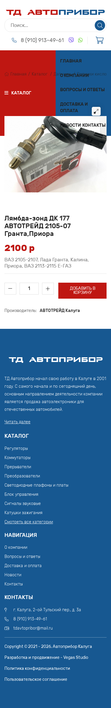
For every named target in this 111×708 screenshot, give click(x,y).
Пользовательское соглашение (35, 679)
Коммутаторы (17, 457)
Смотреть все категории (28, 521)
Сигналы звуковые (22, 503)
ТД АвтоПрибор (56, 357)
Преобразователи (22, 476)
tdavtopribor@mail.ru (33, 628)
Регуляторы (16, 448)
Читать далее (17, 421)
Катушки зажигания (23, 512)
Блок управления (21, 494)
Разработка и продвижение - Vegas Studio (46, 657)
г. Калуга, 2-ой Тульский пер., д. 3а (47, 609)
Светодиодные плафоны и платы (36, 485)
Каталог (40, 74)
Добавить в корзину (82, 290)
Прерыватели (17, 466)
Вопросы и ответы (82, 89)
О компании (74, 75)
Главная (71, 61)
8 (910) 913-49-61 (42, 40)
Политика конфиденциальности (37, 668)
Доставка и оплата (74, 108)
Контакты (94, 125)
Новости (70, 125)
